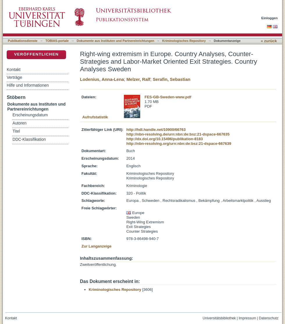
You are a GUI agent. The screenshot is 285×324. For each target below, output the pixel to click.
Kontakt (13, 69)
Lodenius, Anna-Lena (102, 79)
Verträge (14, 77)
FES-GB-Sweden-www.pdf (168, 97)
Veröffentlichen (36, 54)
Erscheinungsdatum (30, 115)
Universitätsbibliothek (219, 318)
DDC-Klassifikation (29, 139)
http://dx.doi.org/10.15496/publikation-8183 (164, 139)
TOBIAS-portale (57, 40)
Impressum (247, 318)
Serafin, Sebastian (171, 79)
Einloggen (269, 18)
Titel (16, 131)
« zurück (269, 41)
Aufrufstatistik (95, 117)
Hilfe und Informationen (28, 85)
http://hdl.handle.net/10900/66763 (156, 129)
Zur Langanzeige (96, 246)
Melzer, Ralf (138, 79)
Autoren (19, 123)
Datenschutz (268, 318)
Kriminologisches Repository (184, 40)
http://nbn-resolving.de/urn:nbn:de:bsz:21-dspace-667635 (177, 134)
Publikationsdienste (23, 40)
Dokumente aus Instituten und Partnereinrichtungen (115, 40)
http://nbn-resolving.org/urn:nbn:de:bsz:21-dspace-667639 (178, 143)
